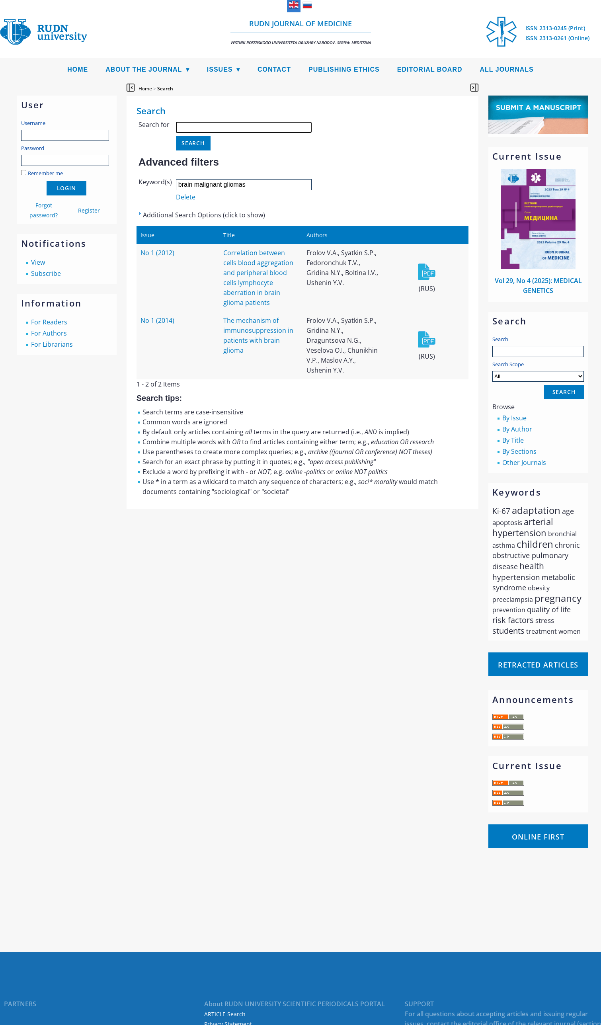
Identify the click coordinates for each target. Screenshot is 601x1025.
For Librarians (52, 344)
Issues (220, 69)
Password (32, 148)
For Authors (49, 333)
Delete (185, 197)
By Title (513, 440)
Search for (154, 124)
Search (500, 339)
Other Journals (524, 462)
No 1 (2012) (157, 252)
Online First (538, 836)
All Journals (507, 69)
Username (33, 123)
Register (89, 210)
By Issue (514, 418)
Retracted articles (538, 665)
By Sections (519, 451)
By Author (517, 429)
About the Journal (143, 69)
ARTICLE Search (225, 1014)
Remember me (45, 173)
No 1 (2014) (157, 320)
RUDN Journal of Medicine (300, 32)
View (38, 262)
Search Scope (538, 371)
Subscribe (46, 273)
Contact (274, 69)
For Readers (49, 322)
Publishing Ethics (344, 69)
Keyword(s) (155, 182)
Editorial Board (429, 69)
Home (77, 69)
